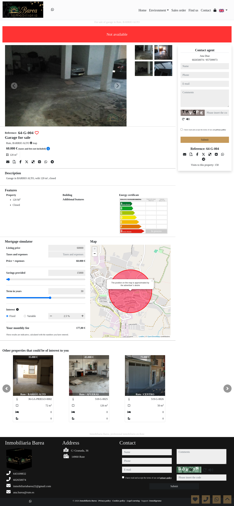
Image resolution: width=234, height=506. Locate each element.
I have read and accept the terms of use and (205, 130)
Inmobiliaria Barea (88, 500)
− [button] (95, 254)
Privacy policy (104, 500)
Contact (206, 10)
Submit (204, 139)
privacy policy (221, 130)
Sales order (178, 10)
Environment (157, 10)
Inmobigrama (155, 500)
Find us (193, 10)
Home (142, 10)
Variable (31, 316)
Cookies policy (119, 500)
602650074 (198, 59)
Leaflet (141, 336)
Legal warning (133, 500)
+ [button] (95, 249)
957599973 (211, 59)
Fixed (12, 316)
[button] (6, 388)
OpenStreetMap (153, 336)
